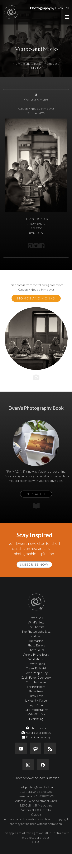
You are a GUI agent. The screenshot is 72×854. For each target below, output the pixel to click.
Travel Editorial (36, 668)
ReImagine (36, 640)
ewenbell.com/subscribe (43, 778)
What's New (36, 622)
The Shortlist (36, 627)
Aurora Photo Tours (36, 654)
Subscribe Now (34, 564)
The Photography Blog (36, 631)
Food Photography (36, 737)
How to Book (36, 663)
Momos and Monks (36, 298)
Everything (36, 719)
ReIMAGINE (36, 494)
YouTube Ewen (36, 682)
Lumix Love (36, 696)
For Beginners (36, 686)
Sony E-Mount (36, 705)
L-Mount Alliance (36, 700)
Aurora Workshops (36, 732)
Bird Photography (36, 709)
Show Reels (36, 691)
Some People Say (36, 673)
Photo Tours (36, 650)
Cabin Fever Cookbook (36, 677)
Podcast (36, 636)
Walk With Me (36, 714)
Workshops (36, 659)
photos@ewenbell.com (40, 787)
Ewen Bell (36, 617)
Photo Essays (36, 645)
